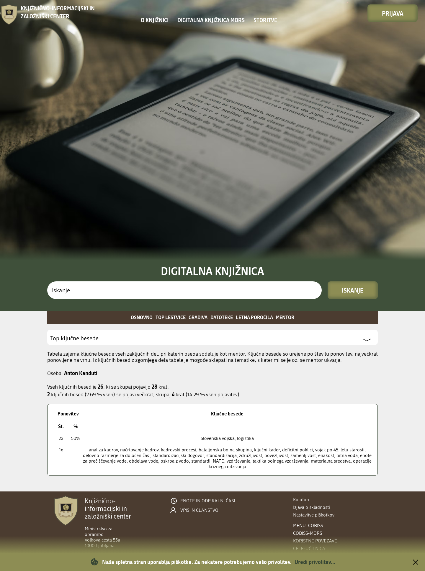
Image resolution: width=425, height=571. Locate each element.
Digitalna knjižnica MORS (211, 20)
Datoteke (221, 317)
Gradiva (198, 317)
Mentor (285, 317)
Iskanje (353, 290)
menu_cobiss (308, 525)
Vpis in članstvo (199, 510)
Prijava (392, 13)
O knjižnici (155, 20)
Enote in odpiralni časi (207, 501)
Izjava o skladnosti (311, 507)
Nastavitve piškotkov (313, 515)
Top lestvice (171, 317)
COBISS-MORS (307, 533)
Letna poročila (254, 317)
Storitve (265, 20)
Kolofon (301, 499)
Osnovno (142, 317)
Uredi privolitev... (315, 562)
